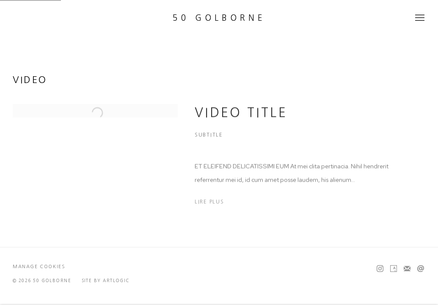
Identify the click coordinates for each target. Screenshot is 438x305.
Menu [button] (419, 18)
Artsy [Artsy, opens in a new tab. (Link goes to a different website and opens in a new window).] (393, 269)
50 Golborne (219, 18)
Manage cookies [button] (39, 266)
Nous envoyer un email (421, 269)
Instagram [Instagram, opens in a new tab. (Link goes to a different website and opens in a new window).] (380, 269)
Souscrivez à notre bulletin (407, 269)
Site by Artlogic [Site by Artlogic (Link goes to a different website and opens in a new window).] (105, 280)
